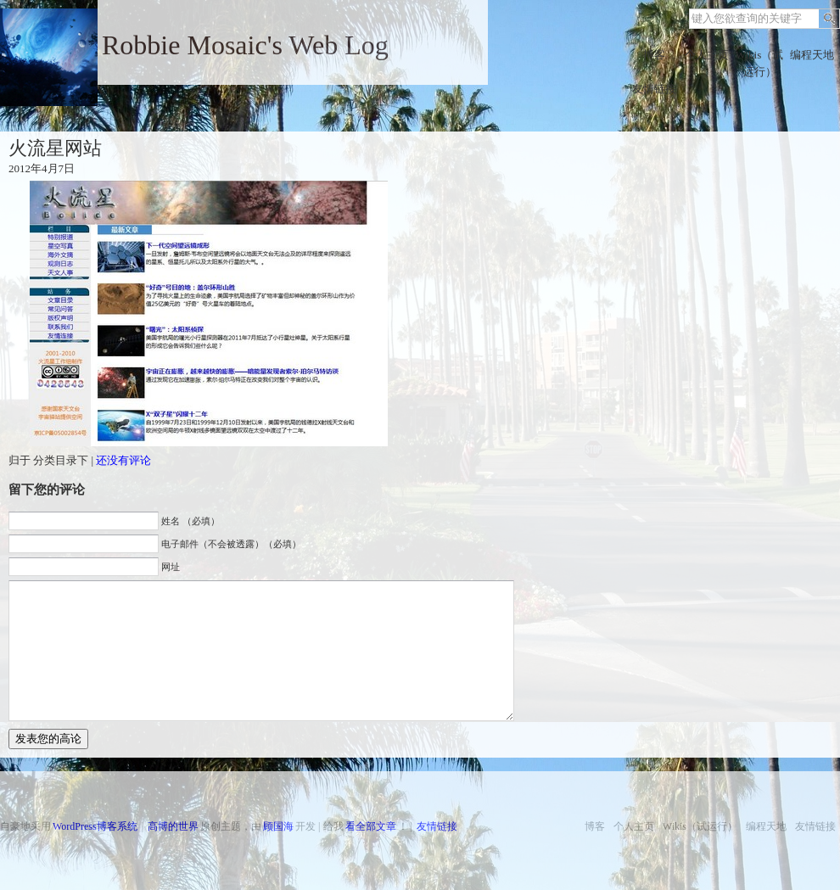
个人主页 (707, 54)
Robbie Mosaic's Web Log (245, 45)
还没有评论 (123, 460)
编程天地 (812, 54)
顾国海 (278, 826)
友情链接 (654, 88)
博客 (654, 54)
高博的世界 (173, 826)
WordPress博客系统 (95, 826)
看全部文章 (370, 826)
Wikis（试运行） (760, 63)
